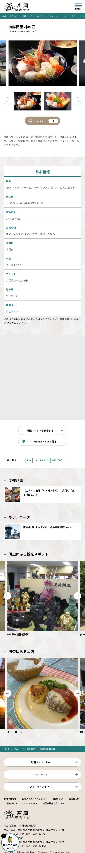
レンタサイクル (30, 803)
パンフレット (40, 774)
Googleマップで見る (45, 441)
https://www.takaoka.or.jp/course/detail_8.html (42, 531)
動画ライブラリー (40, 762)
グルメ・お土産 (36, 16)
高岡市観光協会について (54, 803)
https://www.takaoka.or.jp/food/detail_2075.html (42, 696)
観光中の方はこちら (10, 846)
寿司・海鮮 (57, 460)
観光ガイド (12, 803)
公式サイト (12, 311)
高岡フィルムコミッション (34, 798)
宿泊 (73, 16)
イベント (64, 16)
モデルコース (51, 16)
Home (6, 748)
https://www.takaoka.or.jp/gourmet (42, 494)
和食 (29, 460)
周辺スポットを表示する (40, 430)
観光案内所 (74, 798)
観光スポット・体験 (18, 16)
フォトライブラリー (41, 786)
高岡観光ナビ (16, 6)
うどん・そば (41, 460)
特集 (4, 16)
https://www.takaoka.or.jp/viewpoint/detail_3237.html (42, 598)
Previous (7, 101)
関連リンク (58, 798)
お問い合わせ (10, 798)
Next (77, 101)
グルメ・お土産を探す (24, 748)
